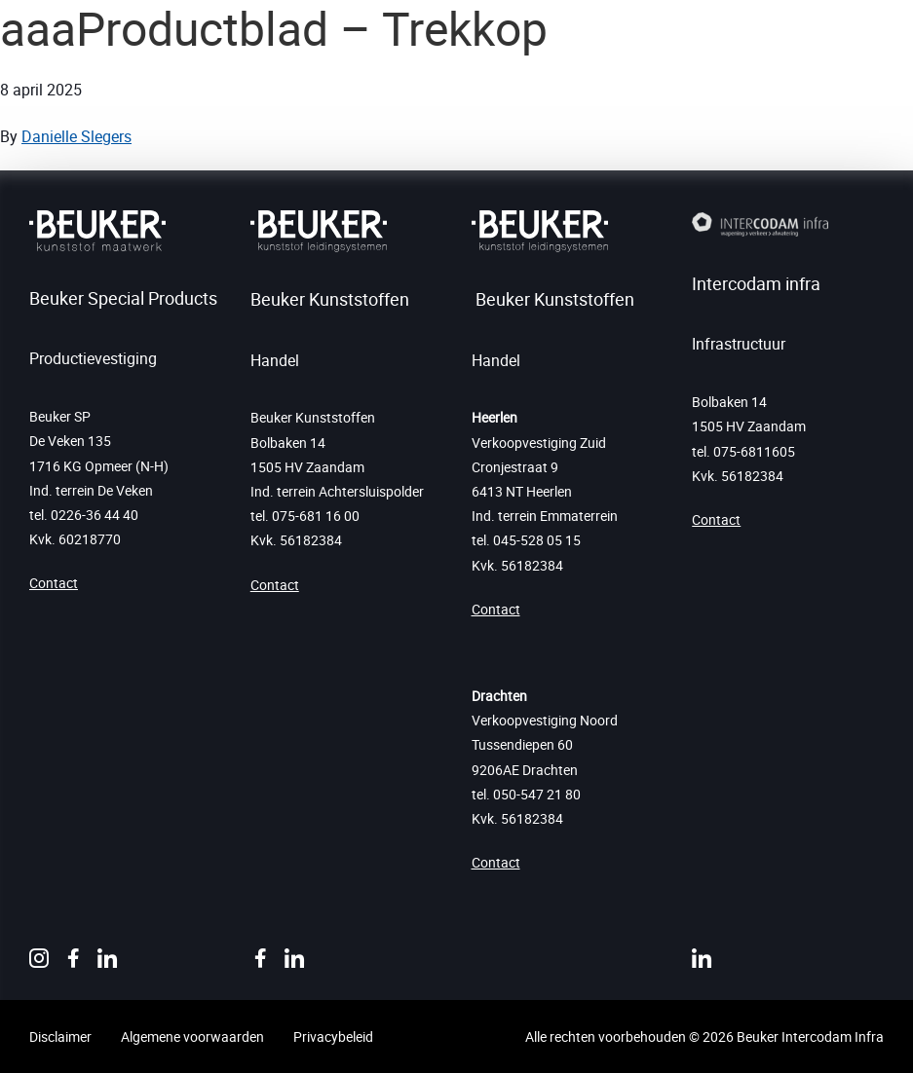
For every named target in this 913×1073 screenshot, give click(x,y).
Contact (53, 583)
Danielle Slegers (76, 136)
